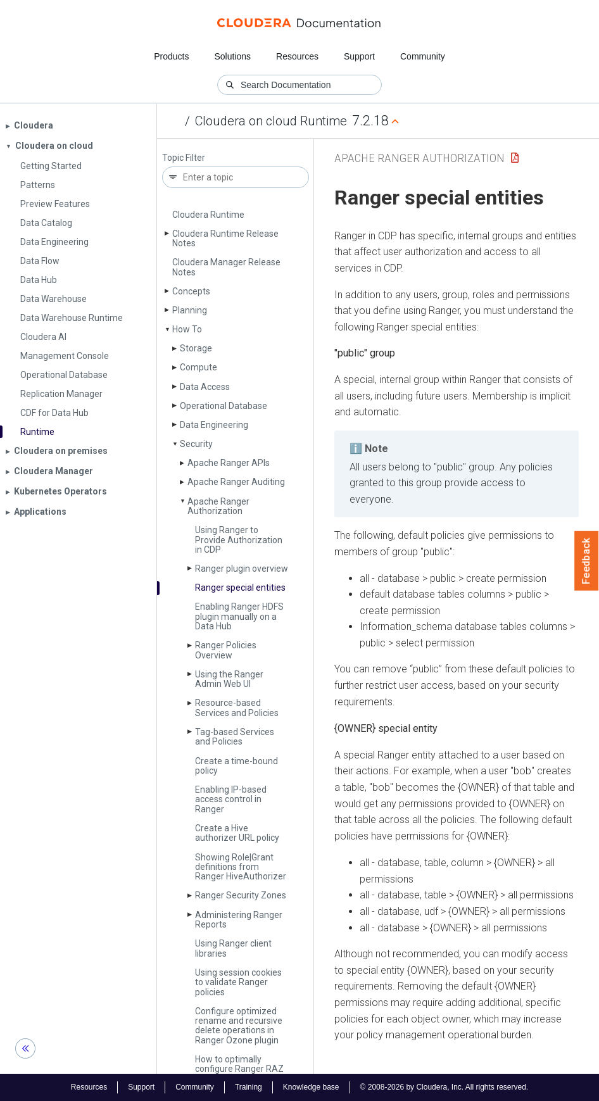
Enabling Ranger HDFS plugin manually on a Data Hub (239, 616)
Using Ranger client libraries (233, 948)
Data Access (205, 387)
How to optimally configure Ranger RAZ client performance (239, 1069)
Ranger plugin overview (241, 568)
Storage (196, 348)
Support (359, 56)
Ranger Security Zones (240, 895)
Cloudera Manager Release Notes (226, 267)
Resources (297, 56)
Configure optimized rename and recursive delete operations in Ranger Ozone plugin (238, 1025)
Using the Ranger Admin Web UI (229, 679)
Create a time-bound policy (236, 766)
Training (248, 1087)
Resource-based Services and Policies (237, 707)
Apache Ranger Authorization (218, 506)
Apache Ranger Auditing (236, 482)
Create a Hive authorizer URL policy (237, 833)
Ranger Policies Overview (225, 650)
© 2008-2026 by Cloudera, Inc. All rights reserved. (444, 1087)
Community (422, 56)
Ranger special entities (240, 587)
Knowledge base (311, 1087)
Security (196, 444)
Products (171, 56)
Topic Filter (183, 158)
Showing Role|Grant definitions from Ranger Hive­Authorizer (240, 867)
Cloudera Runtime (208, 215)
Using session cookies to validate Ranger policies (238, 982)
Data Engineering (214, 425)
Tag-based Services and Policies (234, 736)
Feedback (587, 561)
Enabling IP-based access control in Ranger (231, 799)
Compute (198, 367)
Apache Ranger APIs (228, 463)
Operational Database (223, 406)
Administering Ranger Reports (238, 919)
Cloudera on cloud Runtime (271, 121)
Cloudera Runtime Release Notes (225, 238)
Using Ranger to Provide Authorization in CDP (238, 540)
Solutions (232, 56)
